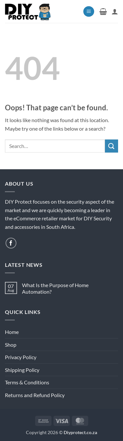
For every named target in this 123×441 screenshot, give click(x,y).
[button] (88, 11)
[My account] (115, 11)
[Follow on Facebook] (11, 243)
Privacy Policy (20, 357)
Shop (10, 344)
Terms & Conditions (27, 382)
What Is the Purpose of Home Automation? (55, 288)
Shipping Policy (22, 370)
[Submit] (111, 145)
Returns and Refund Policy (35, 395)
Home (12, 332)
